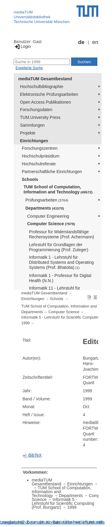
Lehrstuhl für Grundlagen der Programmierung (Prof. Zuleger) (58, 247)
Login (22, 46)
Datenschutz (38, 522)
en (95, 42)
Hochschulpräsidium (40, 156)
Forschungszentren (40, 148)
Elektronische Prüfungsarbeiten (49, 94)
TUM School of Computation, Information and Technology (58, 189)
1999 (25, 323)
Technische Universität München (42, 21)
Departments (44, 208)
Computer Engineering (48, 216)
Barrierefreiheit (66, 522)
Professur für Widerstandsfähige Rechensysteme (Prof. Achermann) (61, 234)
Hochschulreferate (39, 163)
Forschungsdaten (36, 109)
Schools (30, 179)
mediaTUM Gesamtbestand (45, 78)
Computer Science (51, 223)
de (81, 42)
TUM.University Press (40, 117)
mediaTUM (23, 12)
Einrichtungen (34, 140)
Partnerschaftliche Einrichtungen (52, 171)
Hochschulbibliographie (41, 86)
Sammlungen (32, 125)
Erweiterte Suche (29, 68)
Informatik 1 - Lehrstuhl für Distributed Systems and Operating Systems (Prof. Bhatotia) (61, 262)
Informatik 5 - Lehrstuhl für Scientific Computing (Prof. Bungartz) (63, 503)
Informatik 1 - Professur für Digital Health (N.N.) (60, 278)
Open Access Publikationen (45, 102)
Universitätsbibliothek (32, 17)
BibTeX (32, 455)
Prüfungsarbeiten (46, 200)
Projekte (27, 133)
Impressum (93, 522)
